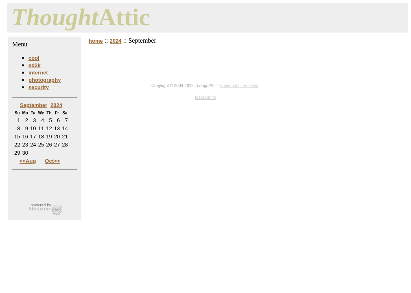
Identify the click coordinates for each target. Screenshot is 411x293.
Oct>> (52, 161)
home (96, 41)
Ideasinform (205, 97)
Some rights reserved (239, 85)
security (38, 87)
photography (44, 80)
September (33, 105)
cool (33, 58)
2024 (116, 41)
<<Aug (28, 161)
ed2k (34, 65)
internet (38, 73)
